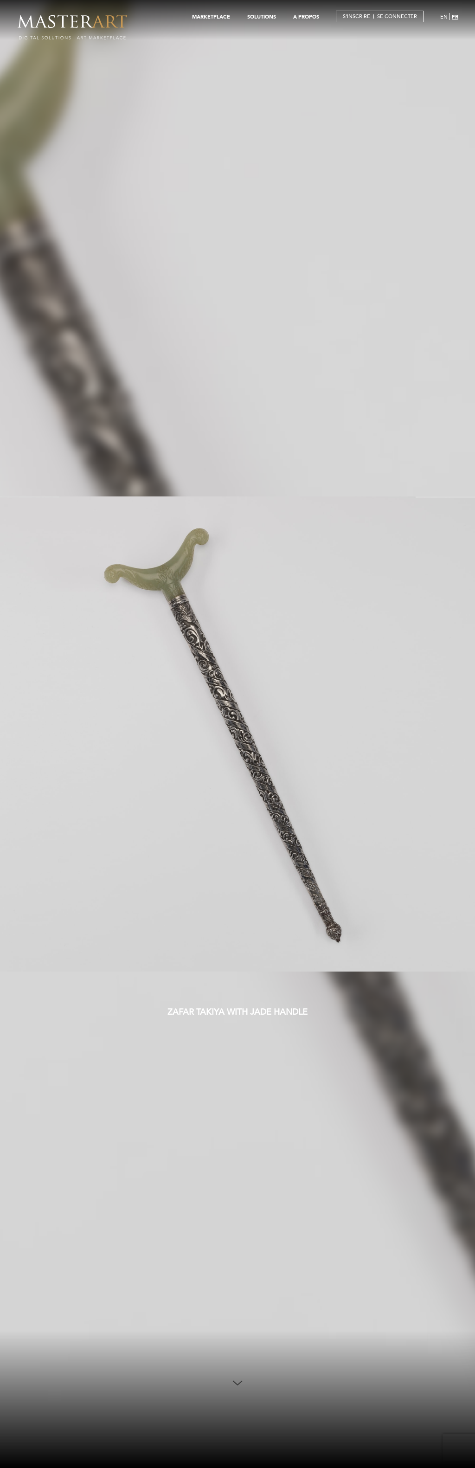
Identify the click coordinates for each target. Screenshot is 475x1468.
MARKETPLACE (211, 16)
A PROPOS (306, 16)
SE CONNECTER (397, 16)
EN (444, 16)
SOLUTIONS (261, 16)
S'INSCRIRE (356, 16)
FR (455, 16)
